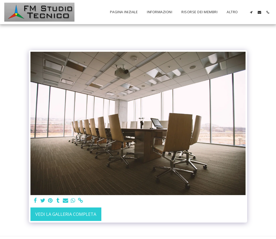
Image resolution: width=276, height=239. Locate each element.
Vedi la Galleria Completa (65, 214)
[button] (251, 12)
